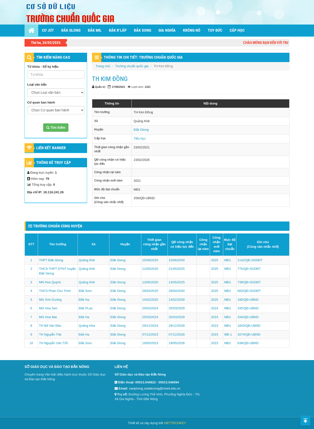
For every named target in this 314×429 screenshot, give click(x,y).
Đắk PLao (86, 308)
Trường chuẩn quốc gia (132, 66)
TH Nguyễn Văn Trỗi (53, 343)
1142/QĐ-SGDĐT (249, 260)
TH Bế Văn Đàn (50, 325)
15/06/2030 (177, 260)
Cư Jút (48, 30)
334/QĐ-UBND (248, 317)
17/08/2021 (118, 86)
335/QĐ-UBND (248, 308)
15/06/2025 (150, 260)
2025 (214, 260)
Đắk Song (142, 30)
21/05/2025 (150, 269)
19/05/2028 (177, 343)
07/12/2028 (177, 334)
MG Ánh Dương (50, 299)
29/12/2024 (150, 325)
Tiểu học (140, 138)
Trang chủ (103, 66)
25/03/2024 (150, 308)
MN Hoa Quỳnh (50, 282)
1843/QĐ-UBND (248, 325)
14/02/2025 (150, 299)
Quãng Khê (87, 260)
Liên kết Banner (51, 147)
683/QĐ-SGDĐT (249, 291)
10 (31, 343)
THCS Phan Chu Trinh (55, 291)
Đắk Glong (70, 30)
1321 (148, 86)
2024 (214, 308)
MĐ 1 (228, 334)
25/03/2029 (177, 308)
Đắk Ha (84, 299)
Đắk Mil (95, 30)
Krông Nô (191, 30)
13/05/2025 (150, 282)
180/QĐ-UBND (248, 299)
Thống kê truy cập (53, 162)
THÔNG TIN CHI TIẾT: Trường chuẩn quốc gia (143, 57)
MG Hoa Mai (48, 317)
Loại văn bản (37, 84)
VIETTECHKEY (175, 423)
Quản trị (100, 86)
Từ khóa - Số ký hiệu (42, 66)
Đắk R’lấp (118, 30)
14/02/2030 (177, 299)
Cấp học (237, 30)
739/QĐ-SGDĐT (249, 282)
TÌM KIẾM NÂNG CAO (53, 57)
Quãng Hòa (87, 325)
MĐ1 (227, 260)
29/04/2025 (150, 291)
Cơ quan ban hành (41, 102)
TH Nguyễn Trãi (50, 334)
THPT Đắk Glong (51, 260)
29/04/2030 (177, 291)
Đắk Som (85, 291)
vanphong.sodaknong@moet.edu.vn (154, 388)
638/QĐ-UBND (248, 343)
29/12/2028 (177, 325)
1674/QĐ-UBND (248, 334)
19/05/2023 (150, 343)
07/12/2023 (150, 334)
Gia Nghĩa (167, 30)
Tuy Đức (215, 30)
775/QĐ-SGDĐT (249, 269)
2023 (214, 325)
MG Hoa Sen (48, 308)
